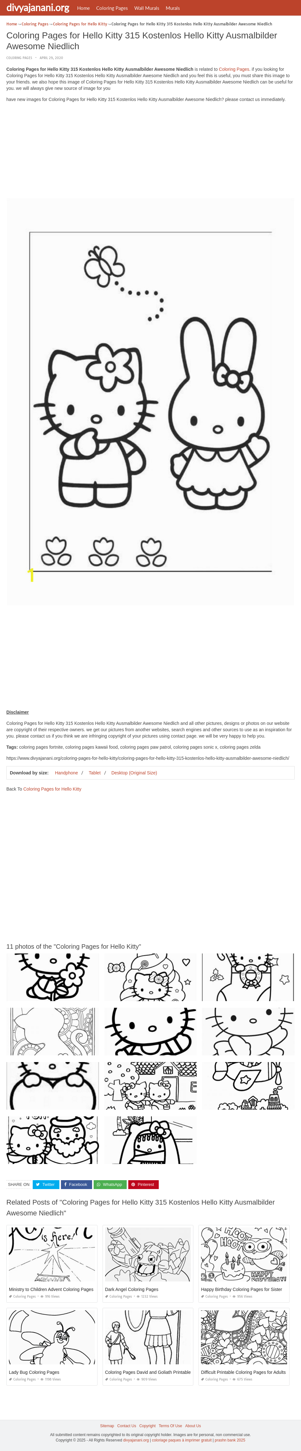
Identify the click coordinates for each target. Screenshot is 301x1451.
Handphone (66, 772)
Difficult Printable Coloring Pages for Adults (243, 1372)
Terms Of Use (170, 1426)
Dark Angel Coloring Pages (131, 1289)
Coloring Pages (112, 8)
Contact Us (126, 1426)
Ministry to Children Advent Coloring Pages (51, 1289)
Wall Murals (146, 8)
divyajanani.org (37, 7)
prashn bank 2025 (230, 1440)
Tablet (94, 772)
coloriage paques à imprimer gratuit (181, 1440)
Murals (173, 8)
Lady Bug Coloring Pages (34, 1372)
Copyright (147, 1426)
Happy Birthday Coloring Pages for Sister (241, 1289)
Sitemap (107, 1426)
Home (83, 8)
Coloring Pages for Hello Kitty (52, 789)
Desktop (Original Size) (134, 772)
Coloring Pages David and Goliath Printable (148, 1372)
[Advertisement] (150, 151)
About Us (193, 1426)
